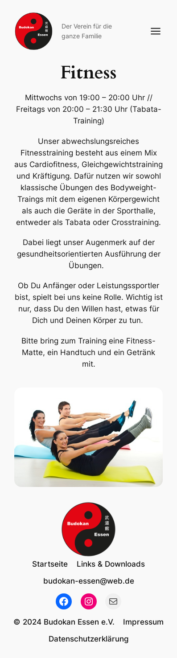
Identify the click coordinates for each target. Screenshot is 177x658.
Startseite (50, 564)
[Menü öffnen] (155, 31)
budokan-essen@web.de (88, 580)
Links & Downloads (111, 564)
